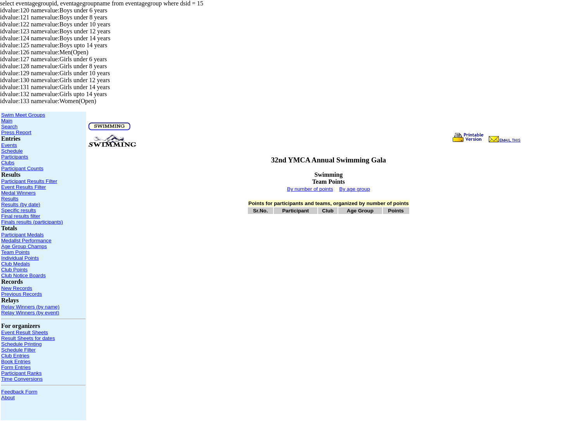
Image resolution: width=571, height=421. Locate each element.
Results (9, 199)
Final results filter (20, 216)
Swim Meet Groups (23, 115)
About (8, 397)
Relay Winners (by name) (30, 307)
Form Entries (16, 367)
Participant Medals (22, 235)
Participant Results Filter (29, 181)
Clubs (7, 163)
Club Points (14, 270)
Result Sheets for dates (28, 338)
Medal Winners (18, 193)
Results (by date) (20, 204)
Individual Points (20, 258)
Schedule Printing (21, 344)
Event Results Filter (23, 187)
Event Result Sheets (24, 332)
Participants (14, 157)
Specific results (18, 210)
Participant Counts (22, 168)
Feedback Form (19, 392)
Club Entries (15, 356)
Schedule (12, 151)
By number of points (310, 189)
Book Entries (16, 361)
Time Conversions (22, 379)
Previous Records (21, 294)
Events (9, 145)
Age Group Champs (24, 246)
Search (9, 126)
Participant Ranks (21, 373)
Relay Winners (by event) (30, 313)
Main (6, 121)
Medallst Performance (26, 240)
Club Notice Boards (23, 275)
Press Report (16, 132)
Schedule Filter (18, 350)
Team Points (15, 252)
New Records (16, 288)
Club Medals (15, 264)
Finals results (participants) (32, 222)
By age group (354, 189)
